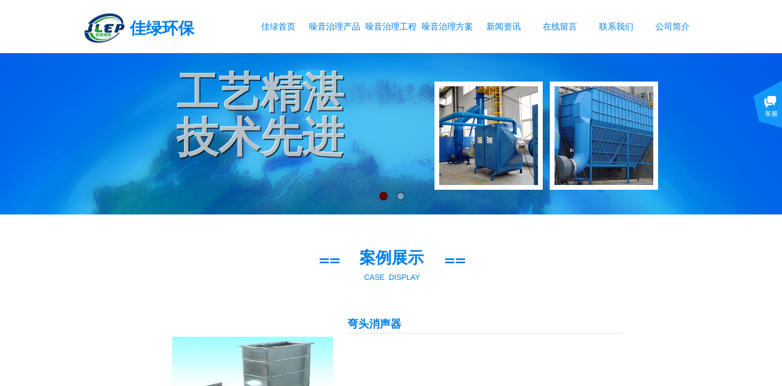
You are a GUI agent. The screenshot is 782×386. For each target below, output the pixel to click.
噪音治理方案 (447, 26)
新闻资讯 (503, 26)
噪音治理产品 (334, 26)
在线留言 (560, 26)
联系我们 (616, 26)
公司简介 (672, 26)
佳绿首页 (278, 26)
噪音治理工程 (390, 26)
